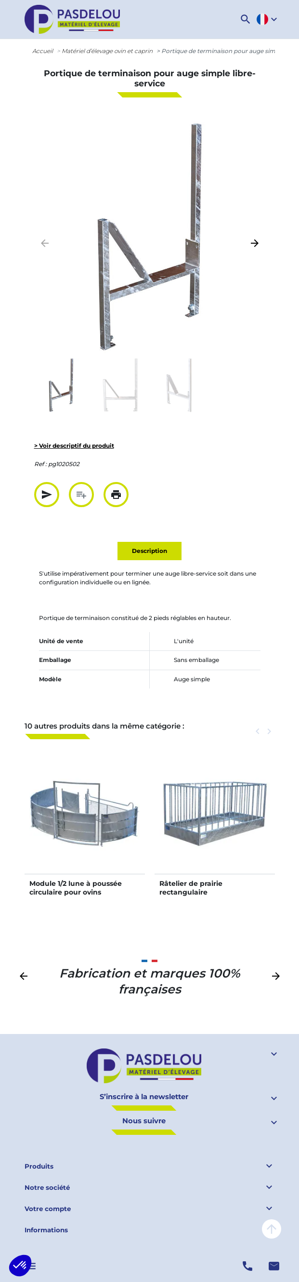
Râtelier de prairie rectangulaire (190, 887)
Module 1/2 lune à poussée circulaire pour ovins (75, 887)
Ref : (40, 464)
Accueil (42, 51)
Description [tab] (149, 550)
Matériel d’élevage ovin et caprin (107, 51)
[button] (245, 19)
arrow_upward (271, 1229)
